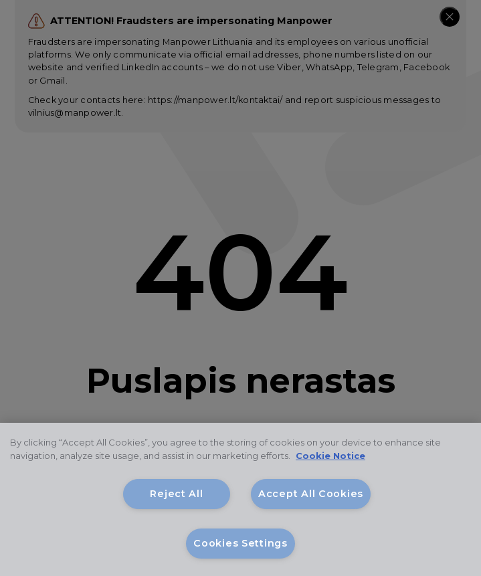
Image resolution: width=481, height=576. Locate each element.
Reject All (176, 494)
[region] (240, 499)
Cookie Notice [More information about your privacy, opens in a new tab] (330, 455)
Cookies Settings (240, 543)
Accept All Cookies (310, 494)
